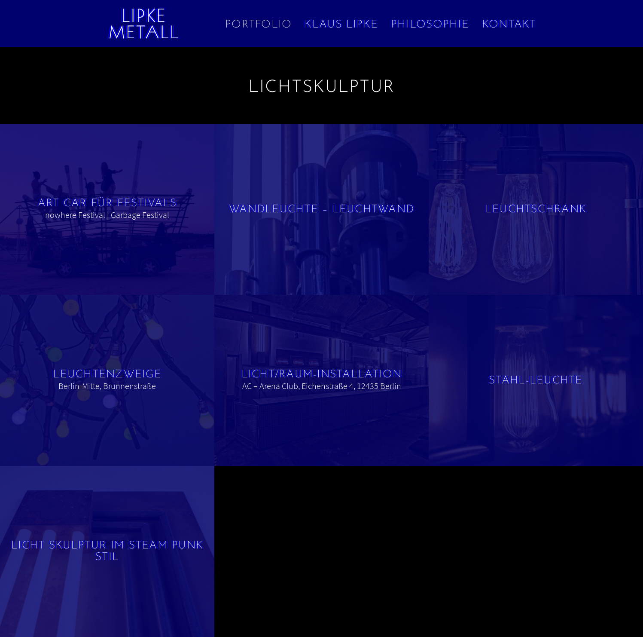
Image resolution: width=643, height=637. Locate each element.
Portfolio (258, 24)
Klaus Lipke (341, 24)
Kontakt (509, 24)
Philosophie (430, 24)
